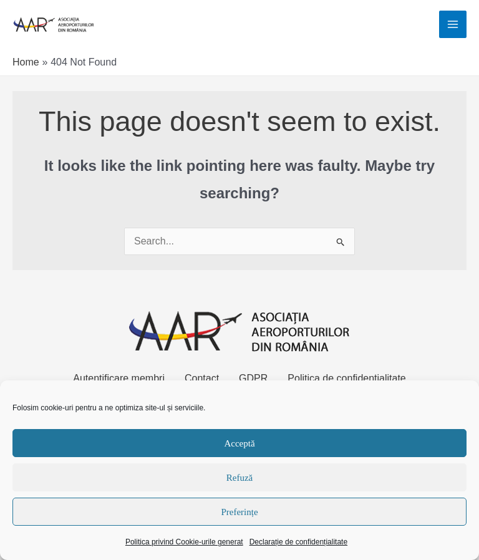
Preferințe (239, 512)
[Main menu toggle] (453, 25)
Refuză (239, 478)
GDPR (253, 379)
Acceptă (239, 443)
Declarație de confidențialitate (298, 542)
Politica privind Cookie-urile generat (184, 542)
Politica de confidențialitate (346, 379)
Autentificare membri (119, 379)
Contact (202, 379)
